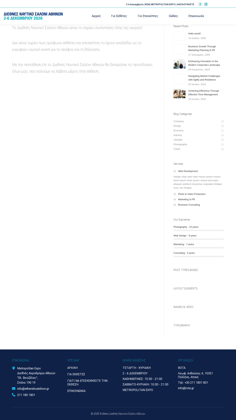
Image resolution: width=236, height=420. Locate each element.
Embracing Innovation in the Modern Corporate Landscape (204, 63)
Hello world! (194, 33)
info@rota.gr (186, 388)
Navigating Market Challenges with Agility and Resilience (204, 78)
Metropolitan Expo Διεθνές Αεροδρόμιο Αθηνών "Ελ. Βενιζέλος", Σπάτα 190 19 (36, 375)
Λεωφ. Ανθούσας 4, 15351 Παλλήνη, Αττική (195, 375)
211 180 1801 (26, 395)
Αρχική (72, 368)
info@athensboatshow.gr (33, 388)
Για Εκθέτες (76, 374)
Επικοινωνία (76, 391)
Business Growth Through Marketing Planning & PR (202, 48)
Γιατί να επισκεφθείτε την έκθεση (87, 382)
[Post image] (179, 36)
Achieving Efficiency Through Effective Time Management (203, 92)
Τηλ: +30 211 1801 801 (193, 382)
